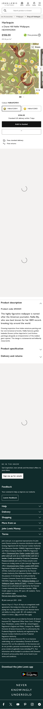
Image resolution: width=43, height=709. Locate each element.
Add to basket (21, 124)
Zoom (35, 47)
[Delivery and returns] (21, 357)
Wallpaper (20, 16)
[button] (39, 4)
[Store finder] (22, 4)
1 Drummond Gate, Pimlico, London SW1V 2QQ (22, 553)
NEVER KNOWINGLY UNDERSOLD (21, 689)
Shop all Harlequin (33, 16)
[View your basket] (34, 4)
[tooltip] (39, 35)
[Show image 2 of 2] (40, 68)
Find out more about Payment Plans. (14, 596)
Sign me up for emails (12, 476)
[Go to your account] (28, 4)
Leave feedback (10, 498)
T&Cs (16, 615)
